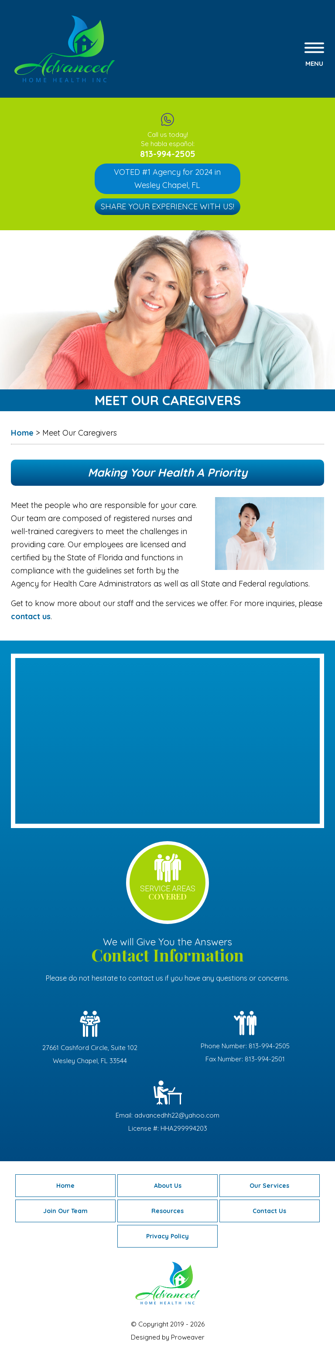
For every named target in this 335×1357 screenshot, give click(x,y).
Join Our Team (65, 1211)
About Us (167, 1186)
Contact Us (269, 1211)
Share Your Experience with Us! (167, 206)
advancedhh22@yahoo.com (176, 1115)
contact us (31, 616)
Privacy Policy (167, 1236)
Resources (167, 1211)
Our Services (269, 1186)
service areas (167, 893)
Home (65, 1186)
